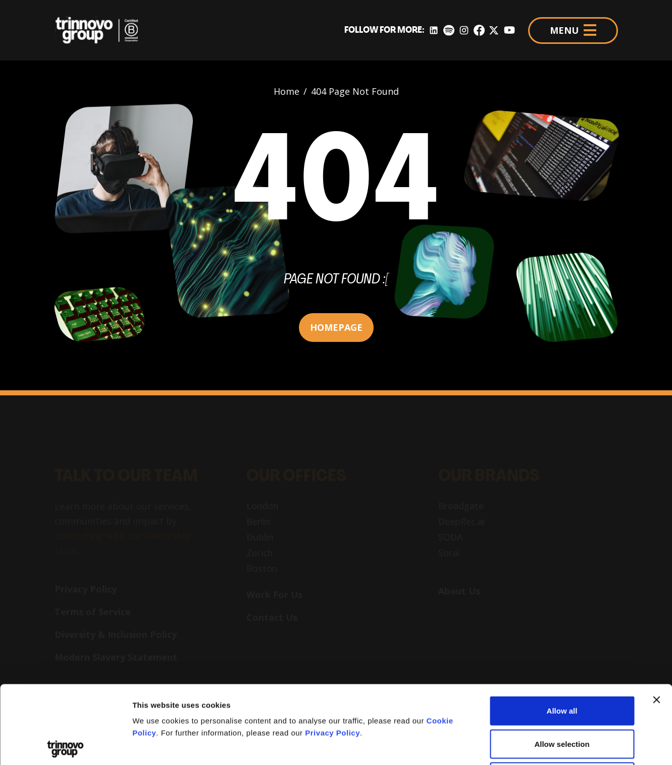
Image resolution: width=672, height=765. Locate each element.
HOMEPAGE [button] (336, 327)
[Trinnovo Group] (102, 30)
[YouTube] (509, 30)
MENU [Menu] (573, 30)
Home (286, 91)
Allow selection (561, 666)
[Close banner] (656, 621)
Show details (529, 745)
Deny (562, 698)
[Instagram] (464, 30)
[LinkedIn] (433, 30)
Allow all (562, 632)
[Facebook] (479, 30)
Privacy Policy (332, 655)
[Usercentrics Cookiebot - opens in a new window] (65, 745)
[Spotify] (448, 30)
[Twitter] (494, 30)
